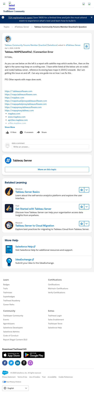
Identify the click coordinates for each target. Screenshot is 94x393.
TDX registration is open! (20, 17)
